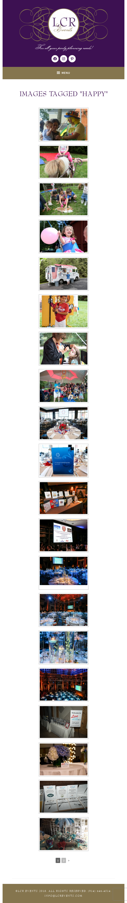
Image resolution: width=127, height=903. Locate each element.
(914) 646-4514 (99, 891)
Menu (66, 73)
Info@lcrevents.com (63, 895)
